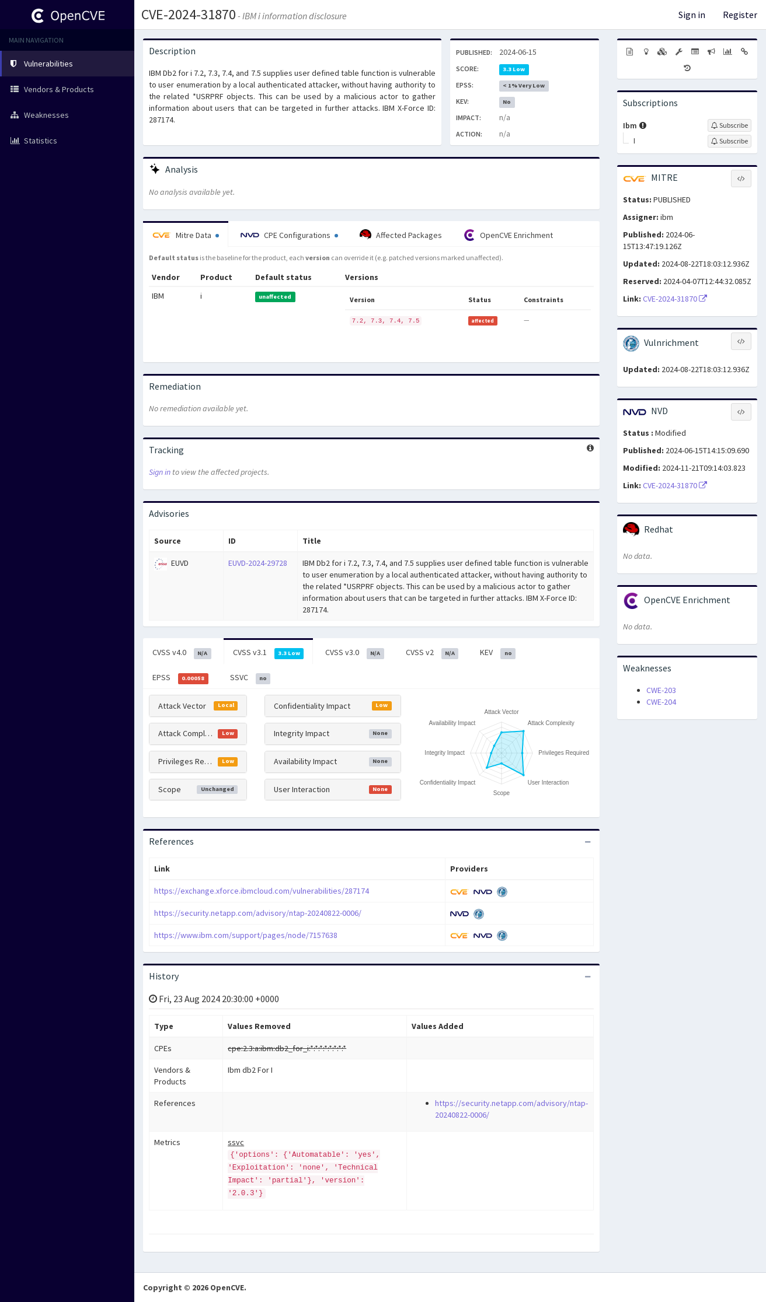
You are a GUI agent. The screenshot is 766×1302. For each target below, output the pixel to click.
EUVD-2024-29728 (257, 563)
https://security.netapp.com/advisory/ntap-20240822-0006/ (257, 913)
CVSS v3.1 (268, 653)
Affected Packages (401, 235)
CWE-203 (661, 690)
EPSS (180, 678)
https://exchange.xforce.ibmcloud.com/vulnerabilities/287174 (261, 891)
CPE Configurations (289, 235)
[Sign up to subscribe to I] (729, 141)
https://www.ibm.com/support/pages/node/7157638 (245, 935)
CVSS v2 (432, 653)
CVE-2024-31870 (188, 14)
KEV (498, 653)
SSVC (250, 678)
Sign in (691, 14)
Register (740, 14)
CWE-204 (661, 701)
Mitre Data (185, 235)
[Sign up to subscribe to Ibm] (729, 125)
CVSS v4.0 (181, 653)
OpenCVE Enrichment (508, 235)
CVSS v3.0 (354, 653)
